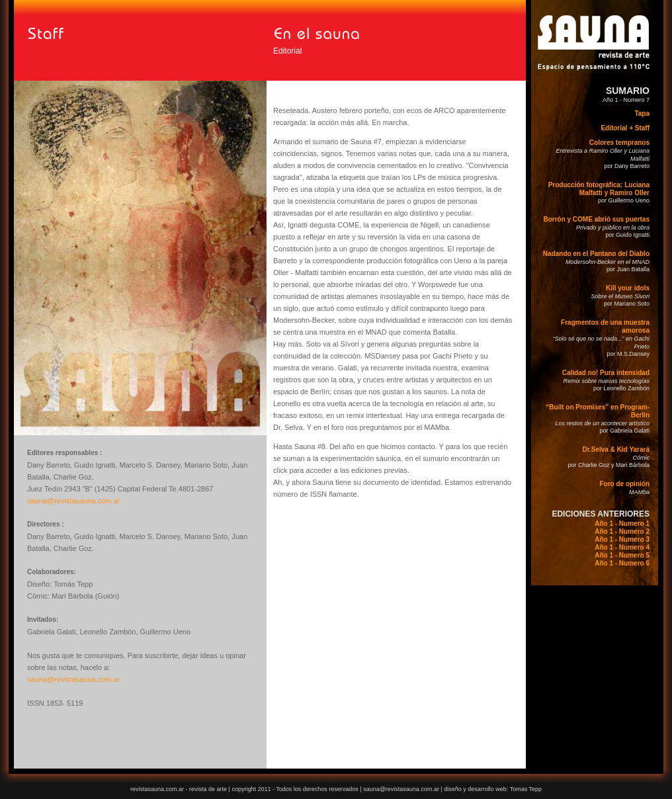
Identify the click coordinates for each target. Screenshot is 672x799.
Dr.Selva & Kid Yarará (616, 449)
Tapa (642, 113)
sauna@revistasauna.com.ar (73, 501)
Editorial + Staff (625, 128)
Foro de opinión (624, 483)
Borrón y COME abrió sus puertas (596, 219)
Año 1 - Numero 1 (622, 523)
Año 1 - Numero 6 (622, 563)
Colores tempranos (619, 142)
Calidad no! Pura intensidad (606, 372)
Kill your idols (628, 288)
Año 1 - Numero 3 (622, 539)
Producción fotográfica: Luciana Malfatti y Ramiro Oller (599, 188)
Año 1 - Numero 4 (622, 547)
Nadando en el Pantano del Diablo (596, 253)
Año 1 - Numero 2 (622, 531)
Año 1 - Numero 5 (622, 555)
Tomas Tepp (526, 789)
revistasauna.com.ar (157, 789)
